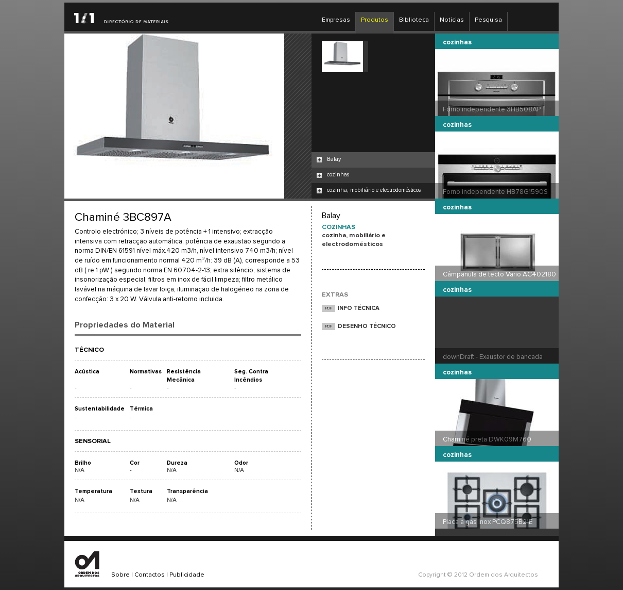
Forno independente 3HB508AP (492, 109)
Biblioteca (414, 20)
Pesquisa (488, 20)
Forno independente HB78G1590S (495, 191)
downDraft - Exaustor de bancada (493, 356)
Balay (334, 159)
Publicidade (186, 575)
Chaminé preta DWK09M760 (487, 439)
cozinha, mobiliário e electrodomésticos (374, 190)
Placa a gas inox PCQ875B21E (487, 522)
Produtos (374, 20)
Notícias (452, 20)
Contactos (149, 575)
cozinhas (338, 174)
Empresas (336, 20)
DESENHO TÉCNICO (367, 326)
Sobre (120, 575)
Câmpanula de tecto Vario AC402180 (499, 274)
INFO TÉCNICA (358, 308)
